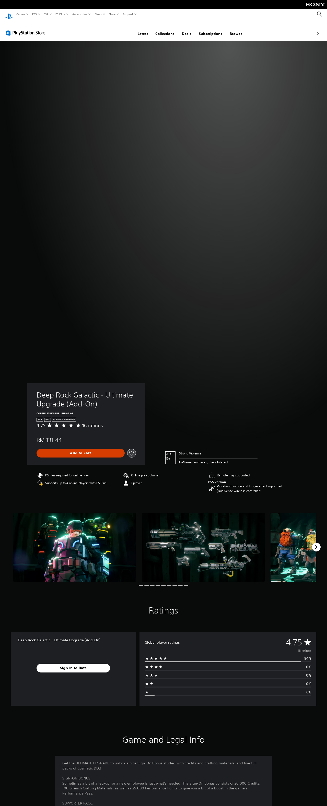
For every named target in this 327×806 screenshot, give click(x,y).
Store (112, 14)
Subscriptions (183, 29)
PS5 (34, 14)
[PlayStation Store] (26, 28)
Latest (116, 29)
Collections (137, 29)
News (98, 14)
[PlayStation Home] (9, 14)
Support (127, 14)
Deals (159, 29)
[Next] (316, 542)
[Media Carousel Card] (74, 542)
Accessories (79, 14)
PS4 (46, 14)
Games (20, 14)
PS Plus (60, 14)
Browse (209, 29)
